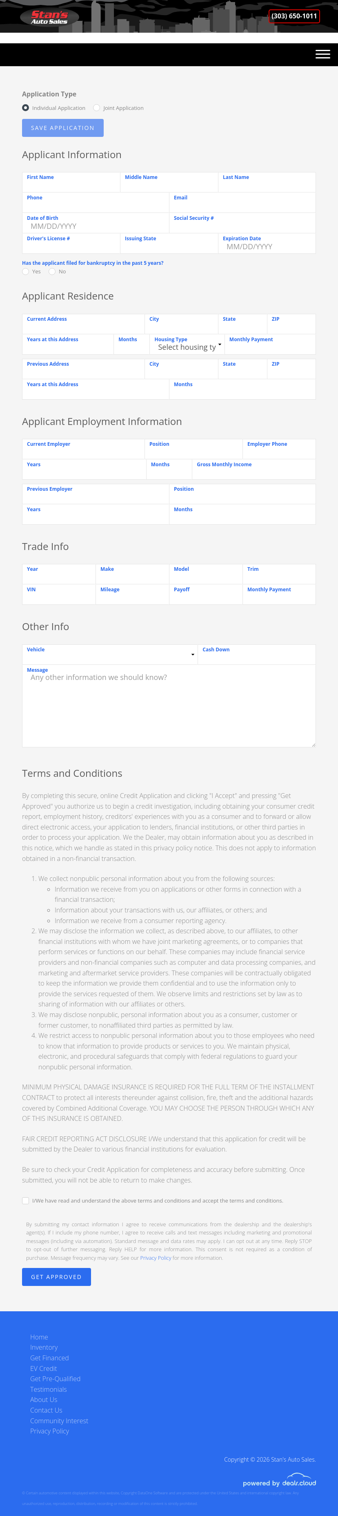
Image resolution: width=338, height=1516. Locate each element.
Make (107, 569)
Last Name (236, 177)
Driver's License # (48, 238)
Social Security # (194, 218)
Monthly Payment (251, 339)
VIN (31, 589)
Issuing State (140, 238)
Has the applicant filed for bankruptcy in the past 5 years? (92, 262)
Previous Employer (50, 488)
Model (181, 569)
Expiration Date (242, 238)
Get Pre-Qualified (55, 1378)
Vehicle (35, 649)
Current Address (47, 318)
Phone (34, 197)
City (154, 318)
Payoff (181, 589)
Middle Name (141, 177)
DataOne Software (153, 1493)
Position (159, 443)
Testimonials (48, 1389)
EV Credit (43, 1368)
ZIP (275, 318)
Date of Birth (42, 218)
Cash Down (215, 649)
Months (127, 339)
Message (37, 669)
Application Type (49, 93)
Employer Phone (267, 443)
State (229, 318)
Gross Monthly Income (224, 464)
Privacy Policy (155, 1257)
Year (32, 569)
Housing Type (170, 339)
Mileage (110, 589)
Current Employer (48, 443)
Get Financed (49, 1357)
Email (180, 197)
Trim (253, 569)
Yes (36, 271)
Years (33, 464)
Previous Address (48, 363)
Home (39, 1337)
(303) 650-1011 (294, 15)
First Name (40, 177)
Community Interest (59, 1420)
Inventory (44, 1347)
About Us (43, 1399)
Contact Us (46, 1410)
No (62, 271)
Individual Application (58, 108)
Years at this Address (52, 339)
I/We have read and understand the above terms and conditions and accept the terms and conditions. (157, 1200)
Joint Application (123, 108)
